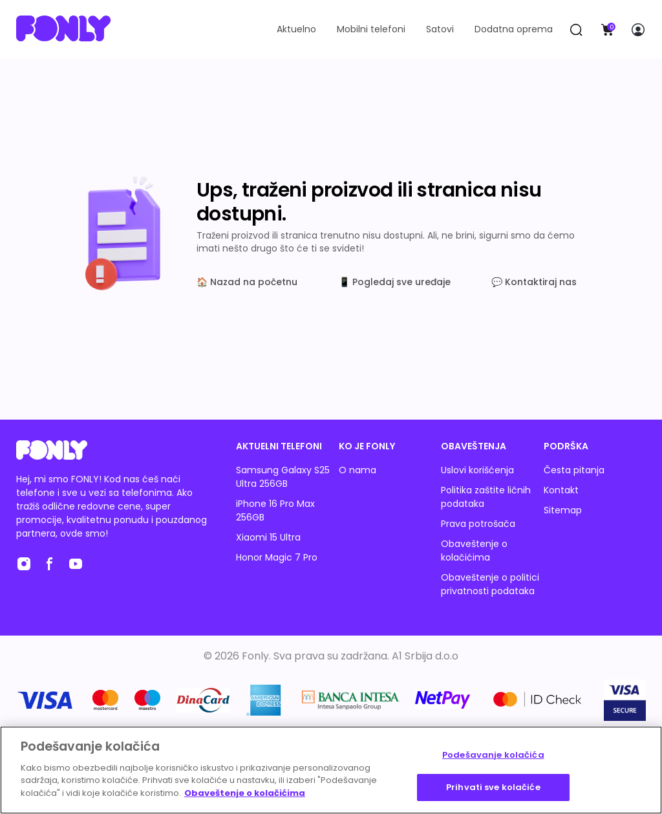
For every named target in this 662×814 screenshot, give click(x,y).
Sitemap (563, 510)
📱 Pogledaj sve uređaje (395, 281)
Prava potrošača (478, 523)
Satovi (440, 29)
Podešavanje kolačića (493, 755)
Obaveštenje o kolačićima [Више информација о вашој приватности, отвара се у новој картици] (244, 793)
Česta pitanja (574, 470)
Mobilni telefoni (371, 29)
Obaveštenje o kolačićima (474, 550)
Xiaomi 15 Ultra (268, 537)
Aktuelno (296, 29)
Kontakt (561, 490)
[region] (331, 770)
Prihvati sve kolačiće (493, 787)
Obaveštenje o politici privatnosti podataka (490, 584)
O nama (357, 470)
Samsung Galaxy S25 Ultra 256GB (283, 477)
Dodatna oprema (514, 29)
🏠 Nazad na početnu (247, 281)
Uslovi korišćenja (477, 470)
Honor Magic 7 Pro (276, 557)
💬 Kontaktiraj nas (534, 281)
